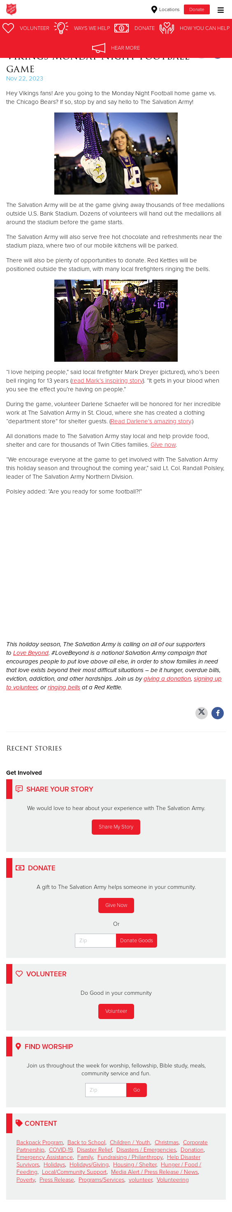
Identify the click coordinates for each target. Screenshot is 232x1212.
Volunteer (116, 1011)
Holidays (54, 1164)
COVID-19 (60, 1149)
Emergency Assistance (44, 1157)
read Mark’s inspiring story (107, 380)
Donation (192, 1149)
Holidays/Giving (89, 1164)
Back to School (86, 1142)
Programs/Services (101, 1179)
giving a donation (167, 678)
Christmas (167, 1142)
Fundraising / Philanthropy (129, 1157)
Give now (163, 444)
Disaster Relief (94, 1149)
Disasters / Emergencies (146, 1149)
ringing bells (64, 687)
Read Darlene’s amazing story (151, 421)
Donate (196, 9)
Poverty (25, 1179)
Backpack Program (39, 1142)
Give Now (116, 905)
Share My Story (116, 827)
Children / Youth (130, 1142)
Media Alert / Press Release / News (154, 1171)
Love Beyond (31, 652)
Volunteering (173, 1179)
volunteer (140, 1179)
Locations (165, 9)
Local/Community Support (74, 1171)
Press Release (56, 1179)
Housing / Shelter (134, 1164)
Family (85, 1157)
